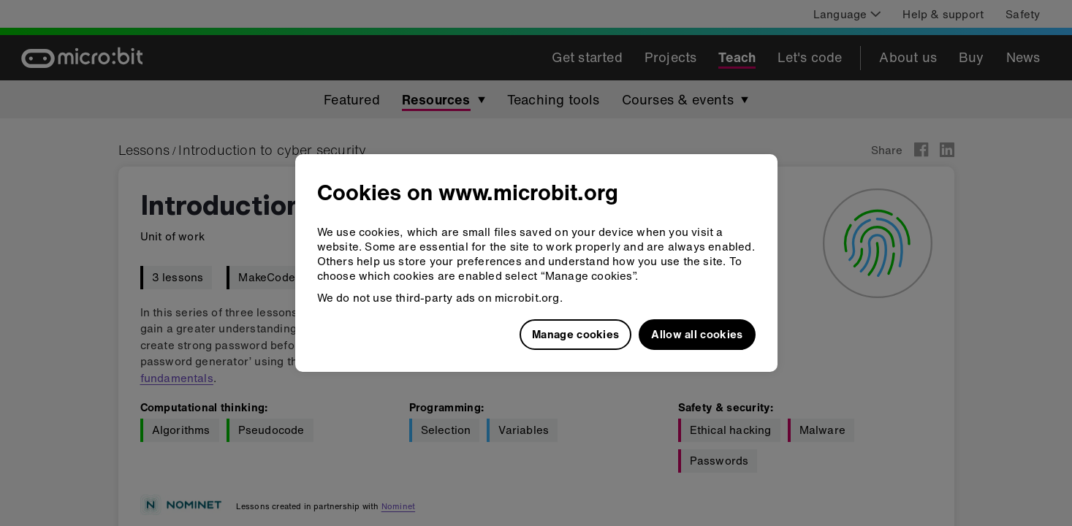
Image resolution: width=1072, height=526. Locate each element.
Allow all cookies (696, 334)
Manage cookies (575, 334)
